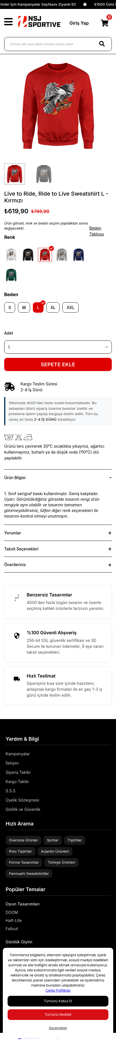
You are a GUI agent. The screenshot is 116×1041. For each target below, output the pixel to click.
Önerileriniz (15, 564)
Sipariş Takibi (18, 772)
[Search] (102, 44)
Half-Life (14, 920)
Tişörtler (74, 840)
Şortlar (52, 840)
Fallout (12, 928)
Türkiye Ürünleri (61, 862)
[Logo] (39, 21)
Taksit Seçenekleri (21, 548)
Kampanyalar (18, 753)
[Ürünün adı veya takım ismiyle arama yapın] (58, 44)
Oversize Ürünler (23, 840)
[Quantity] (58, 347)
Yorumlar (12, 532)
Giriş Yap (79, 23)
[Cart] (104, 23)
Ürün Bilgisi (15, 477)
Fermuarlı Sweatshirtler (29, 873)
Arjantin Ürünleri (55, 851)
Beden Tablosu (96, 231)
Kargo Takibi (17, 781)
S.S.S (10, 790)
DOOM (12, 912)
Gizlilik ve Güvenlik (23, 809)
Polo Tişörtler (20, 851)
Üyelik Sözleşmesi (22, 800)
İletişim (12, 763)
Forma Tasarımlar (24, 862)
